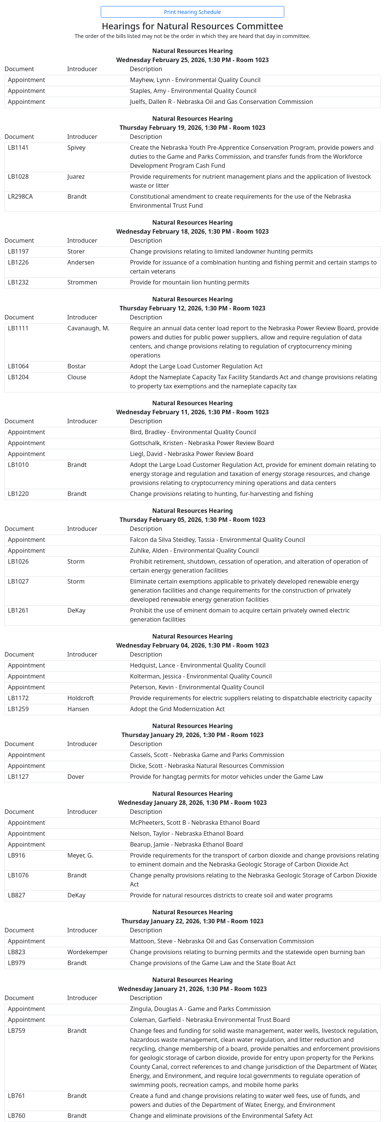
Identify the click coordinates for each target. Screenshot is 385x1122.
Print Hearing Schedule (192, 11)
